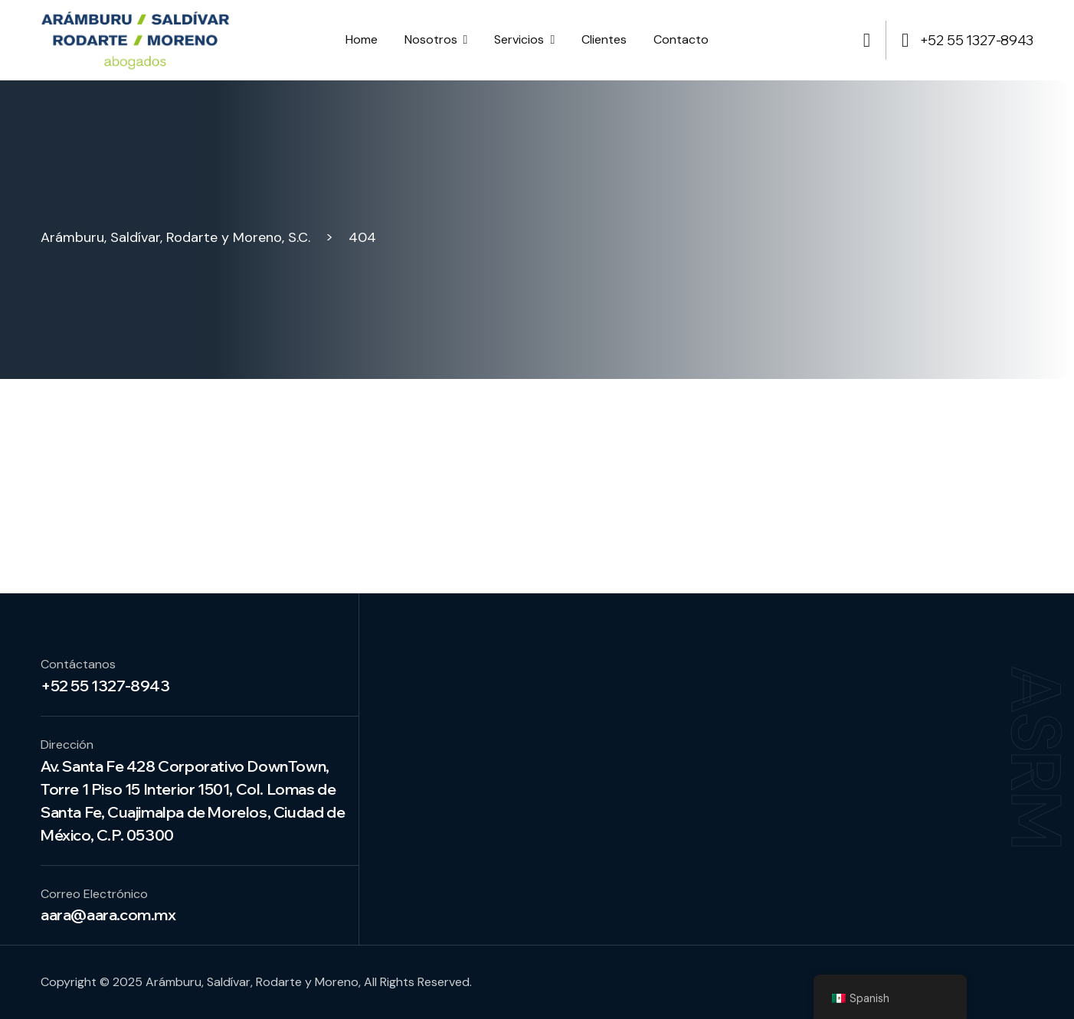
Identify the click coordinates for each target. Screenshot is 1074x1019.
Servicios (519, 39)
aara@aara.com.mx (108, 914)
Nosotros (430, 39)
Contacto (681, 39)
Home (361, 39)
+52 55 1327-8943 (967, 40)
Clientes (604, 39)
